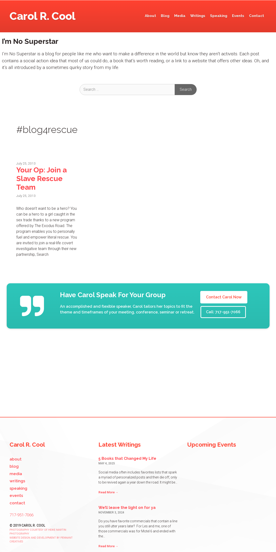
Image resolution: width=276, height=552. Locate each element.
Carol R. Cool (43, 16)
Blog (165, 16)
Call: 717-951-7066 (223, 312)
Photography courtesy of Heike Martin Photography (38, 531)
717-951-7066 (21, 514)
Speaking (218, 16)
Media (179, 16)
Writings (197, 16)
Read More (108, 492)
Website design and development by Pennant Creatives (41, 539)
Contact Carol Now (224, 297)
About (150, 16)
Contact (256, 16)
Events (238, 16)
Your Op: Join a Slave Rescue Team (41, 178)
